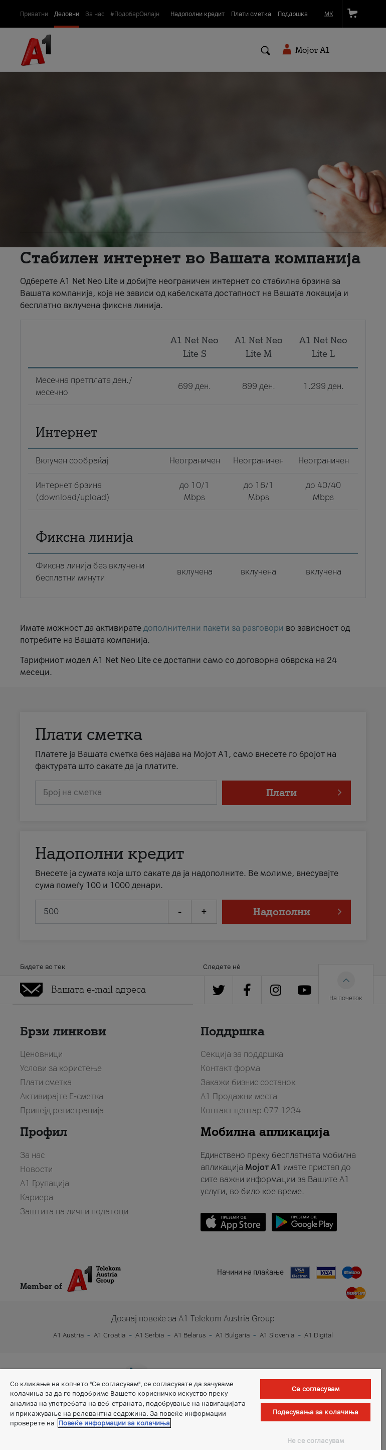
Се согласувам (315, 1389)
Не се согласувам (315, 1440)
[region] (190, 1409)
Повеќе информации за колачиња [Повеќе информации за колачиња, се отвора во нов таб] (114, 1423)
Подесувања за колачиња (316, 1412)
